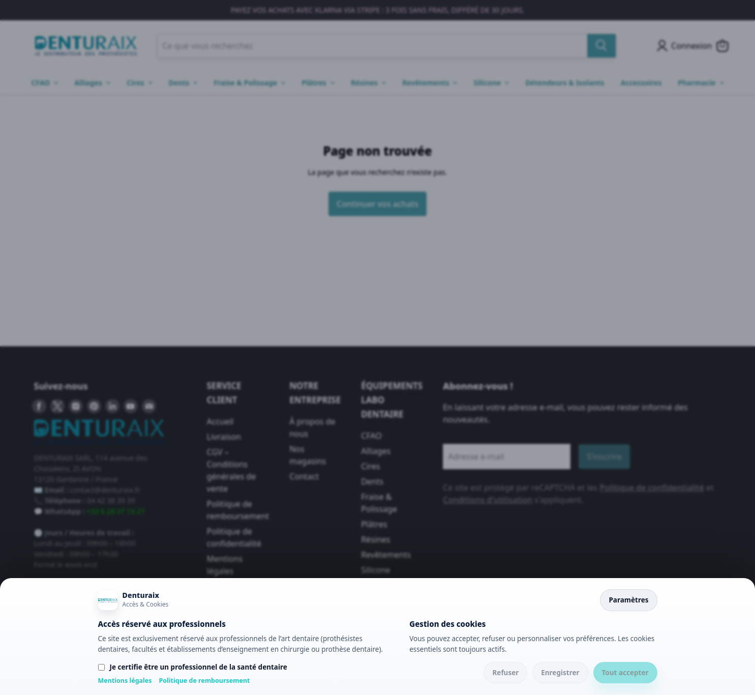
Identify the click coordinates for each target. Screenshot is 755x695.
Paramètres (628, 600)
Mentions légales (125, 680)
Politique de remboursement (204, 680)
